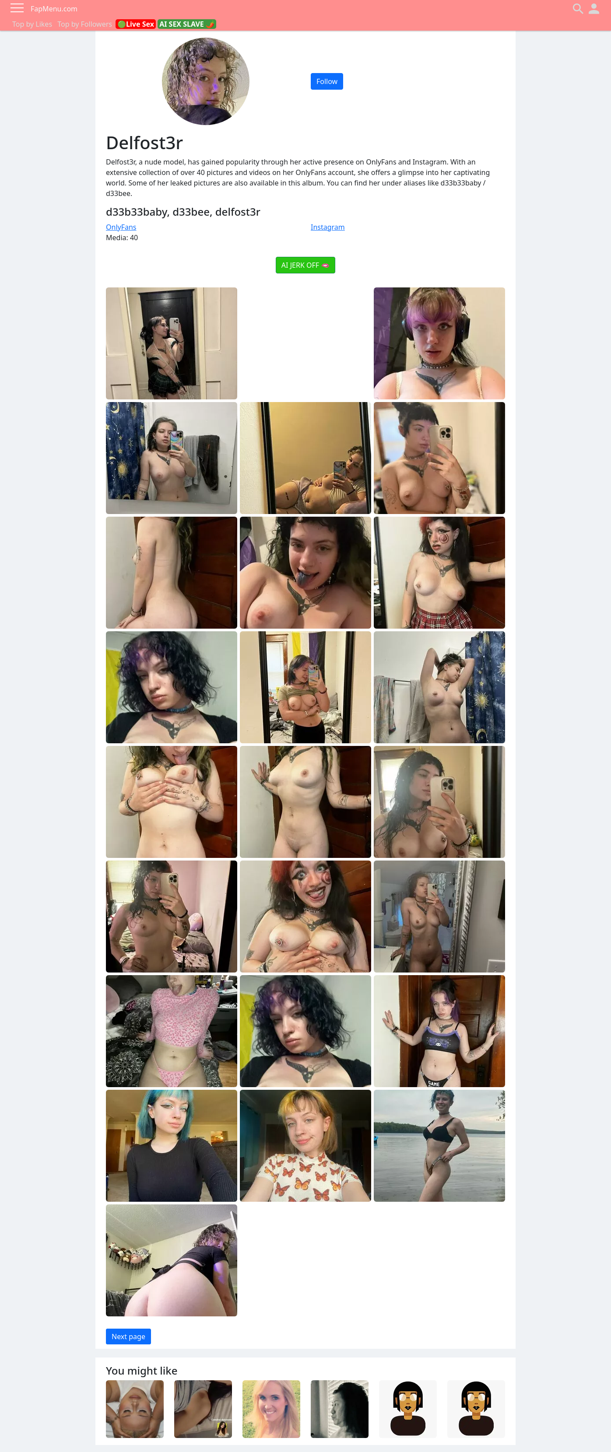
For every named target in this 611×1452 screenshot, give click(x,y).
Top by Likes (32, 24)
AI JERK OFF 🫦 (305, 265)
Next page (128, 1336)
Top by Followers (84, 24)
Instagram (328, 227)
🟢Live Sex (135, 24)
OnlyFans (121, 227)
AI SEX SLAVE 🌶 (186, 24)
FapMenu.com (54, 9)
